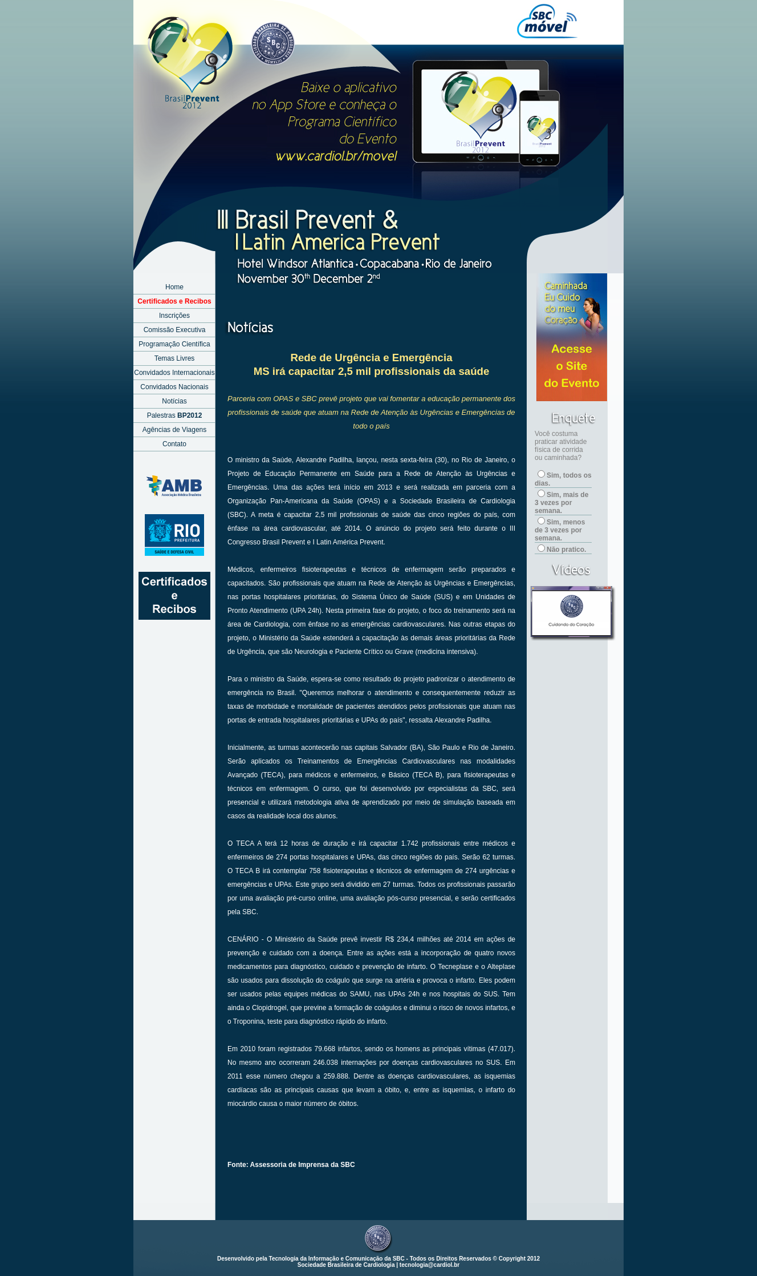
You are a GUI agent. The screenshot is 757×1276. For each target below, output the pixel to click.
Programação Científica (174, 344)
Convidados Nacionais (174, 387)
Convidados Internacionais (174, 373)
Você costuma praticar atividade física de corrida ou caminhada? (561, 446)
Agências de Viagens (175, 430)
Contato (174, 444)
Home (174, 287)
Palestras (174, 415)
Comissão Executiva (175, 330)
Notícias (174, 401)
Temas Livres (174, 358)
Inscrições (174, 316)
